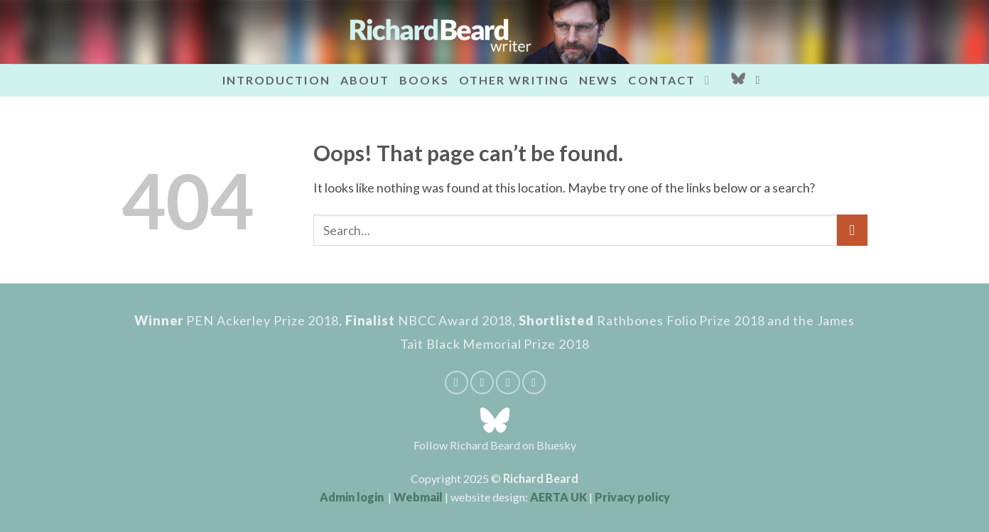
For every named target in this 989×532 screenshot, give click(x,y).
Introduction (276, 80)
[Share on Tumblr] (534, 382)
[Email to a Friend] (482, 382)
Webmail (418, 497)
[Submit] (852, 230)
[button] (761, 80)
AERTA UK (558, 497)
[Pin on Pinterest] (507, 382)
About (365, 80)
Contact (662, 80)
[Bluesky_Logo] (738, 80)
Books (424, 80)
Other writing (514, 80)
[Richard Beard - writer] (494, 32)
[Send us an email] (711, 79)
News (598, 80)
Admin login (352, 497)
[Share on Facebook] (456, 382)
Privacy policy (632, 497)
